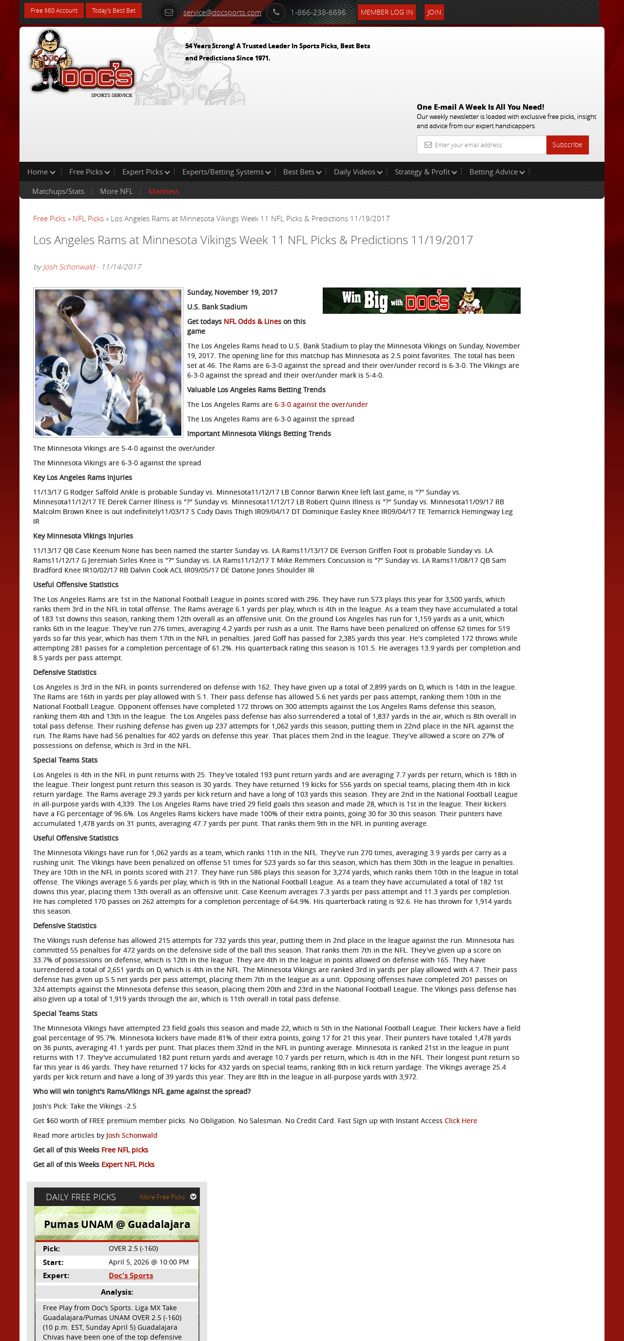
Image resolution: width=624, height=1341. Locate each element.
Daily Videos (358, 109)
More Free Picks (560, 161)
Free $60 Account (58, 11)
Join (454, 10)
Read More (564, 315)
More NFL (116, 129)
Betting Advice (497, 109)
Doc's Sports (521, 240)
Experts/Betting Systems (226, 109)
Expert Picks (146, 109)
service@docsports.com (229, 11)
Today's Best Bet (125, 11)
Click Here (98, 1251)
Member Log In (407, 10)
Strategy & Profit (426, 109)
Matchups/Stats (58, 129)
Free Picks (89, 109)
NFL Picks (88, 156)
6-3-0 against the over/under (167, 398)
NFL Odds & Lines (252, 305)
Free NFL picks (124, 1280)
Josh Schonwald (69, 217)
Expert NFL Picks (128, 1295)
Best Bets (302, 109)
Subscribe (567, 74)
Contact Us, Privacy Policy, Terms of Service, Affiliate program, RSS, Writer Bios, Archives (370, 1329)
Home (41, 109)
